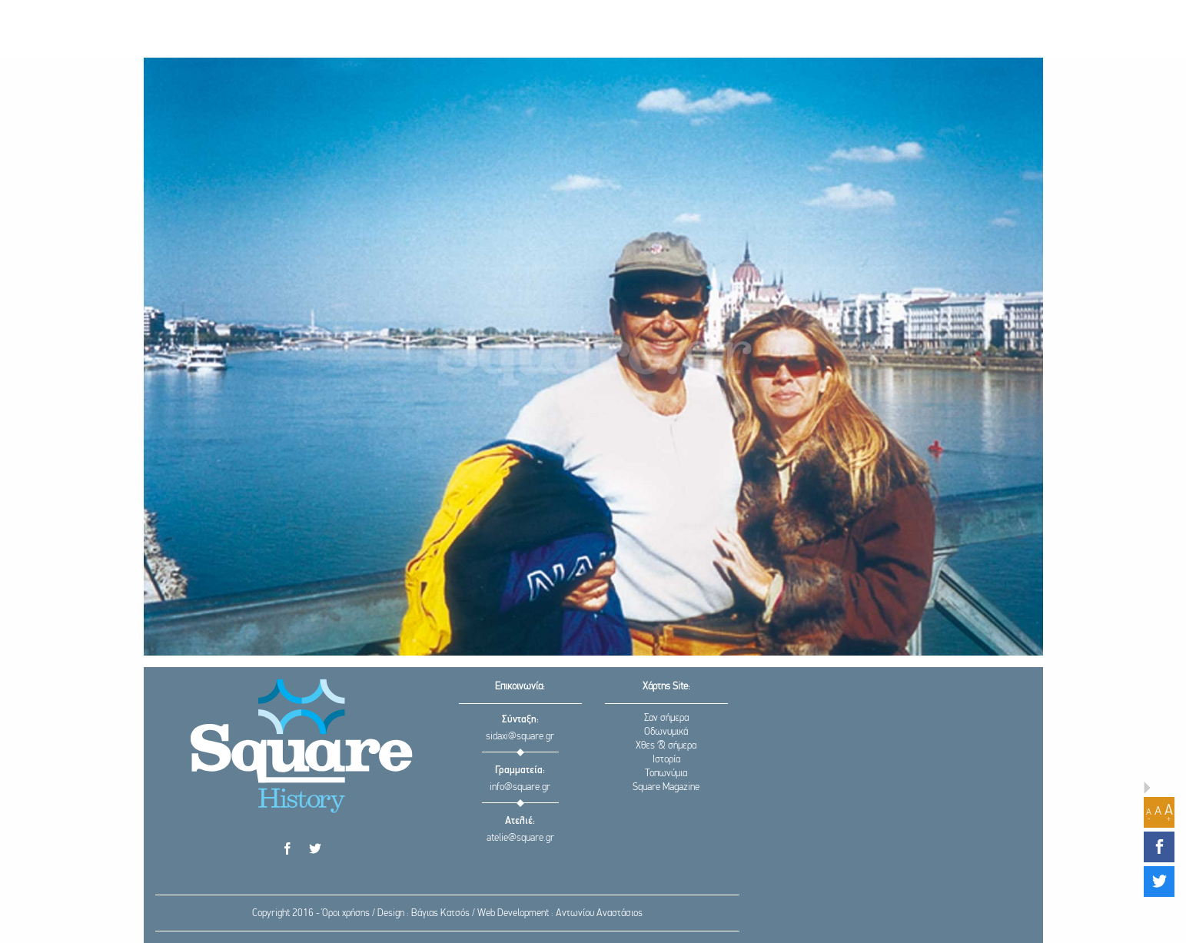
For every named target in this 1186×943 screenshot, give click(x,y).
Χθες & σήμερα (666, 746)
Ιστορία (666, 760)
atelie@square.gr (520, 838)
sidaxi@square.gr (520, 737)
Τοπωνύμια (666, 774)
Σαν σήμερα (666, 718)
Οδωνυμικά (666, 732)
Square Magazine (666, 787)
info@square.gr (520, 787)
